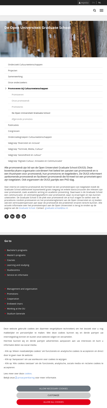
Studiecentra (12, 270)
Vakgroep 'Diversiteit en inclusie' (24, 143)
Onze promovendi (20, 100)
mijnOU (84, 2)
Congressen (14, 131)
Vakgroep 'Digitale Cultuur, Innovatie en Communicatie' (35, 161)
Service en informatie (16, 275)
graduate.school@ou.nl (56, 208)
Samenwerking (15, 76)
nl (99, 2)
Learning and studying (16, 265)
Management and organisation (20, 288)
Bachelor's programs (15, 250)
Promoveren (18, 94)
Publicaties (13, 125)
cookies (28, 373)
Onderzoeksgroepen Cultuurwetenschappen (30, 137)
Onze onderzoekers (17, 82)
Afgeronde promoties (22, 119)
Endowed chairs (13, 303)
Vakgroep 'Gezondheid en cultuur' (24, 155)
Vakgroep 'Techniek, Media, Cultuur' (25, 149)
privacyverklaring (26, 377)
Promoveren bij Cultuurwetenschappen (28, 88)
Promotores (17, 106)
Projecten (12, 70)
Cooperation (11, 298)
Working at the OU (14, 308)
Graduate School (27, 208)
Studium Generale (14, 313)
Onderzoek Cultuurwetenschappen (25, 64)
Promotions (11, 293)
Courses (9, 260)
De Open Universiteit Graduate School (31, 113)
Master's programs (15, 255)
